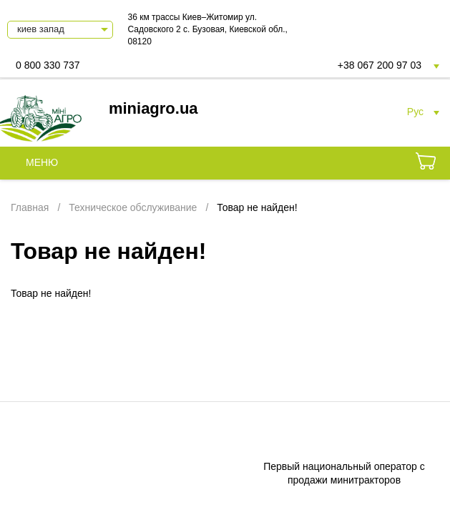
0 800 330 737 (48, 65)
